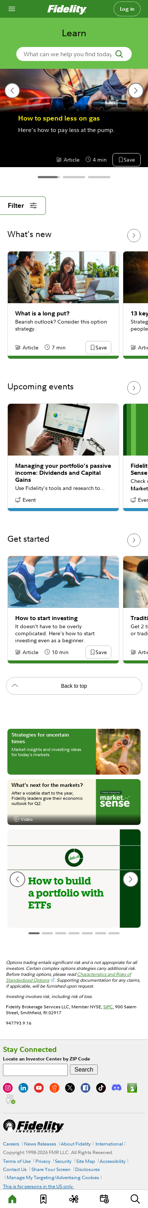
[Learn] (13, 1199)
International (109, 1144)
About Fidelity (76, 1144)
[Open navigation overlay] (12, 9)
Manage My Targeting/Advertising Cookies (53, 1177)
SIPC (108, 1007)
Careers (11, 1144)
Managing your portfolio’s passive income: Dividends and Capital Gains (63, 472)
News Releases (40, 1144)
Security (63, 1161)
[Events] (104, 1199)
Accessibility (112, 1161)
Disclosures (87, 1169)
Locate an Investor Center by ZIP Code (46, 1059)
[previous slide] (12, 90)
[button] (129, 160)
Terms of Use (17, 1161)
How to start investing (46, 618)
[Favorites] (43, 1199)
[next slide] (136, 90)
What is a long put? (42, 313)
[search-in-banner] (74, 54)
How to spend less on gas (59, 118)
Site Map (85, 1161)
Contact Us (15, 1169)
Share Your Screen (51, 1169)
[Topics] (74, 1199)
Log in (127, 9)
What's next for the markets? (47, 785)
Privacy (43, 1161)
